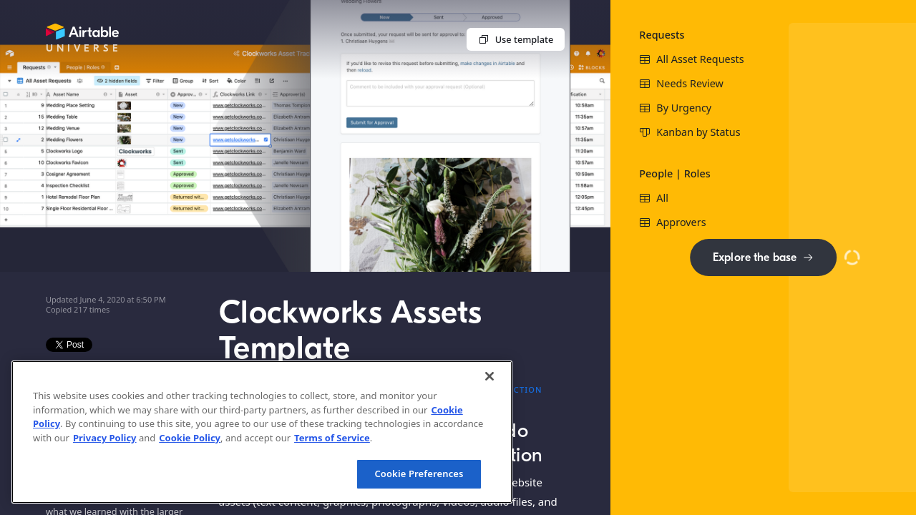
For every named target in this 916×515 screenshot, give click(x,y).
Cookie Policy (189, 437)
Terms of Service (332, 437)
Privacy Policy (105, 437)
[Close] (489, 376)
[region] (261, 432)
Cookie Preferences (418, 473)
